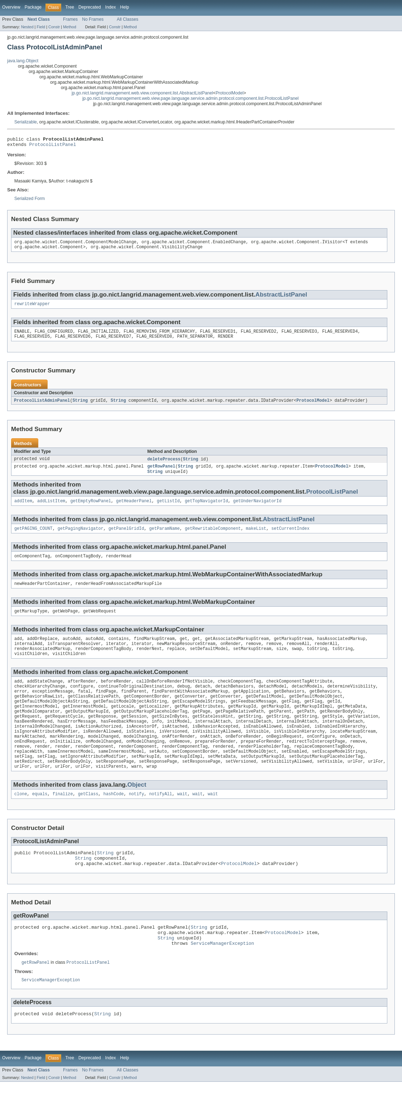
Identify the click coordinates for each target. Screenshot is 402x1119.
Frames (70, 19)
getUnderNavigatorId (257, 509)
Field (41, 27)
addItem (23, 509)
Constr (54, 27)
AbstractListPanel (281, 298)
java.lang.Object (22, 60)
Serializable (25, 121)
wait (182, 821)
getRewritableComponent (213, 537)
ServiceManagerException (222, 978)
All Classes (127, 19)
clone (20, 821)
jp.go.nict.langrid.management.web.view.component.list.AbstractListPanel (142, 93)
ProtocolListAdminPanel (42, 406)
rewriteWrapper (32, 308)
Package (33, 7)
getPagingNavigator (80, 537)
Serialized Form (29, 200)
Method (69, 27)
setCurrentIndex (290, 537)
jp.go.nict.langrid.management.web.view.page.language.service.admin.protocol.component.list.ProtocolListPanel (190, 98)
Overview (11, 7)
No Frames (92, 19)
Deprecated (89, 7)
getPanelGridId (126, 537)
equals (40, 821)
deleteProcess (163, 465)
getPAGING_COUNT (33, 537)
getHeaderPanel (134, 509)
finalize (63, 821)
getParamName (164, 537)
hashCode (113, 821)
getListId (168, 509)
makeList (256, 537)
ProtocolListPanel (52, 146)
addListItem (51, 509)
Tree (69, 7)
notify (136, 821)
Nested (27, 27)
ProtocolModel (229, 93)
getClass (88, 821)
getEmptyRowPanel (90, 509)
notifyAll (160, 821)
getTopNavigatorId (206, 509)
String (80, 406)
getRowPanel (161, 473)
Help (124, 7)
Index (110, 7)
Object (136, 811)
